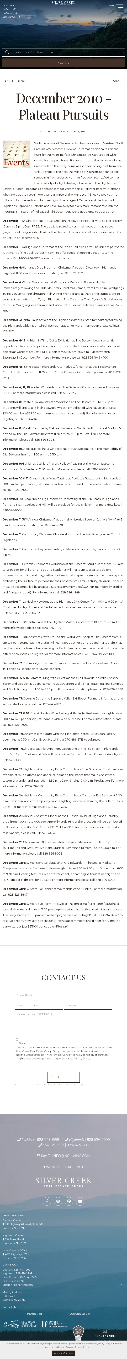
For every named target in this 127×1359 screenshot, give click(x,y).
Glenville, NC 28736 (14, 1258)
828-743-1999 (48, 1140)
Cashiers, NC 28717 (14, 1228)
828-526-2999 (98, 1140)
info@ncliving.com (71, 1156)
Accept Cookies (63, 1353)
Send (55, 1077)
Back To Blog (14, 81)
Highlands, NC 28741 (15, 1243)
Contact (8, 5)
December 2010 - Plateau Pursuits (63, 105)
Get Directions (70, 1167)
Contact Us (9, 1307)
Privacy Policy (81, 1058)
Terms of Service (73, 1085)
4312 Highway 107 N (16, 1254)
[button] (7, 52)
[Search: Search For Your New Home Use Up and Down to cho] (68, 52)
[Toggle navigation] (119, 6)
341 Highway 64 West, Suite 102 (23, 1224)
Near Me (63, 63)
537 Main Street (13, 1239)
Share (118, 81)
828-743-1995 (78, 1145)
